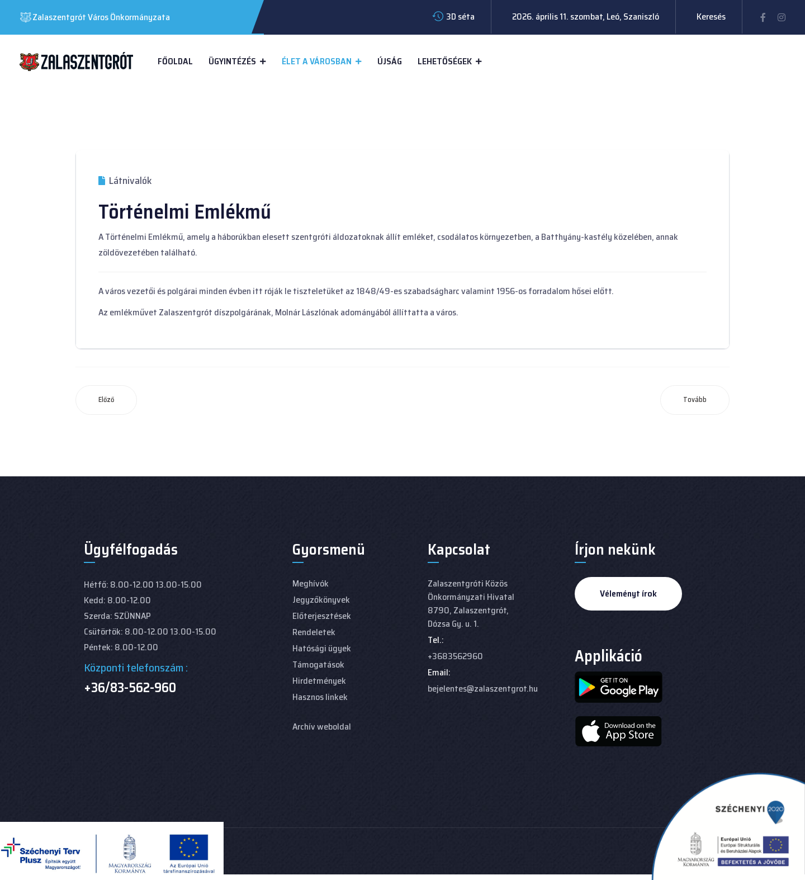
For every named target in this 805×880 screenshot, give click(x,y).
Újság (389, 61)
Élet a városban (317, 61)
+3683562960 (455, 656)
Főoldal (175, 61)
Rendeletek (313, 632)
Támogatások (318, 664)
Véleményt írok (628, 593)
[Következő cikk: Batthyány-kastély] (695, 400)
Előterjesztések (321, 616)
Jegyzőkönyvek (321, 600)
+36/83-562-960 (130, 687)
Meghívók (310, 583)
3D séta (460, 16)
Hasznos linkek (320, 697)
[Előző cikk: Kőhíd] (106, 400)
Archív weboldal (321, 727)
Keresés (711, 16)
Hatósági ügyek (321, 648)
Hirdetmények (319, 681)
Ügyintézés (232, 61)
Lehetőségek (445, 61)
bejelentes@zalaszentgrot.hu (483, 689)
